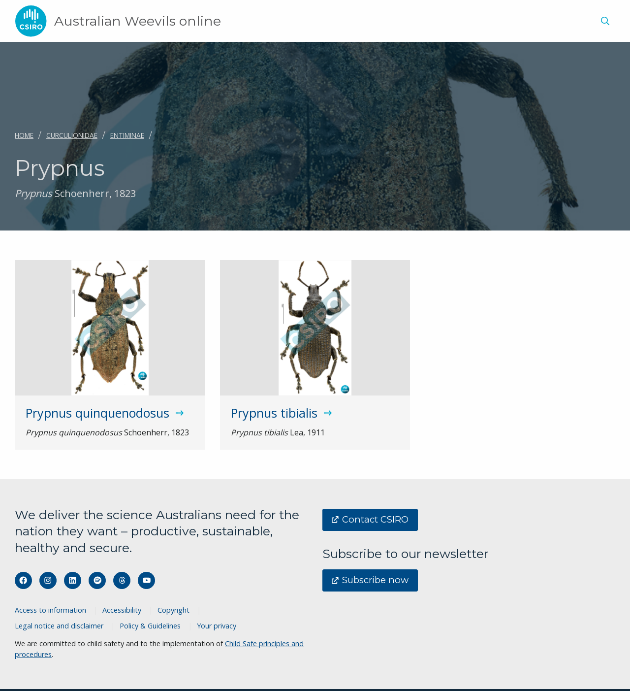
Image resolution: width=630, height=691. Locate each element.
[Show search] (605, 21)
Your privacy (216, 625)
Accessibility (121, 610)
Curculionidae (71, 135)
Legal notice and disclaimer (59, 625)
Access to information (50, 610)
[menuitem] (603, 22)
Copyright (173, 610)
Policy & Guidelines (150, 625)
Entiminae (127, 135)
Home (24, 135)
